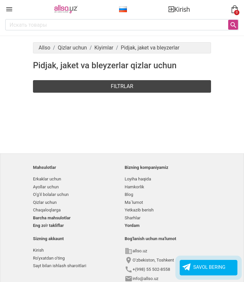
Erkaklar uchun (47, 178)
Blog (129, 194)
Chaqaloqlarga (47, 209)
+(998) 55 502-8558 (151, 269)
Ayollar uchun (46, 186)
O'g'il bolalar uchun (51, 194)
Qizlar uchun (45, 202)
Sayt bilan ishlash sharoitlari (59, 265)
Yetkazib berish (139, 209)
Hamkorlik (134, 186)
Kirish (38, 250)
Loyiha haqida (138, 178)
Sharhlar (132, 217)
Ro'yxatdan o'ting (49, 258)
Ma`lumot (134, 202)
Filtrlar (122, 86)
